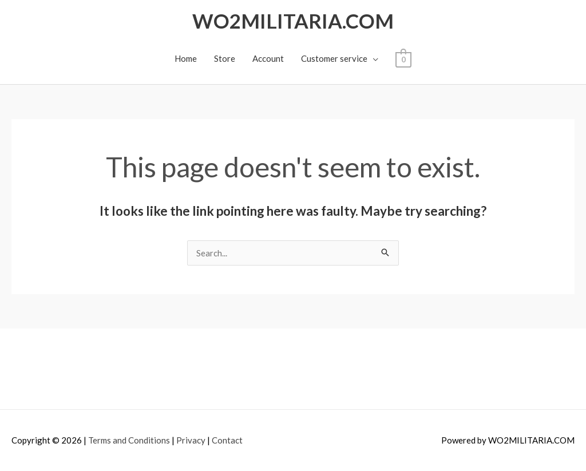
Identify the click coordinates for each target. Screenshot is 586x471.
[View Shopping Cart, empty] (403, 58)
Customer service (334, 58)
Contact (227, 440)
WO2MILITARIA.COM (293, 21)
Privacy (190, 440)
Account (268, 58)
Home (186, 58)
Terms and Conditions (129, 440)
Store (224, 58)
